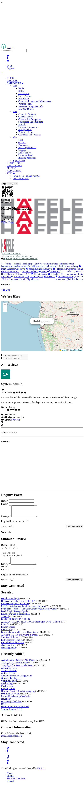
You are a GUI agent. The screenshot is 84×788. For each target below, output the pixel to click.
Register (10, 68)
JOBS (11, 173)
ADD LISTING (14, 171)
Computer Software (27, 114)
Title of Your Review (11, 558)
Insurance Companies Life (30, 106)
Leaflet (63, 350)
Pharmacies (23, 145)
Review (5, 567)
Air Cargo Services (27, 147)
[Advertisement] (42, 24)
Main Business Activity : (39, 269)
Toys (20, 140)
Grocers (22, 142)
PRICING (11, 168)
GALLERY (12, 80)
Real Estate (23, 98)
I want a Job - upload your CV (26, 176)
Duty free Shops (25, 132)
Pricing (10, 779)
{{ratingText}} (8, 555)
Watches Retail (25, 104)
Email (4, 504)
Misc (15, 86)
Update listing (10, 422)
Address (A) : (35, 276)
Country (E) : (22, 274)
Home (9, 776)
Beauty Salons (25, 129)
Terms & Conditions (16, 782)
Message (6, 518)
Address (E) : (19, 276)
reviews (15, 420)
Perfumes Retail (25, 155)
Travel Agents (24, 96)
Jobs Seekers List (21, 178)
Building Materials (27, 158)
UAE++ (41, 772)
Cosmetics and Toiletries (29, 134)
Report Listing (9, 425)
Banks (21, 88)
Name (4, 501)
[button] (52, 319)
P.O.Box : (53, 271)
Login (9, 66)
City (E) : (53, 274)
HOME (10, 78)
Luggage (22, 150)
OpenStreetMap (76, 350)
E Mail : (49, 276)
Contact (10, 784)
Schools (22, 124)
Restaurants (23, 93)
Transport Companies (28, 127)
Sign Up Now (19, 160)
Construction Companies (29, 119)
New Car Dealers (26, 109)
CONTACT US (14, 163)
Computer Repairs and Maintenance (34, 101)
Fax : (42, 271)
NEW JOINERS (14, 165)
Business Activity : (38, 277)
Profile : (40, 264)
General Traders (25, 116)
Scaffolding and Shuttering (30, 122)
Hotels (21, 91)
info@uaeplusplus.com (11, 739)
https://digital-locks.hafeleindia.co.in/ (20, 258)
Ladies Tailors (24, 152)
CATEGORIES (15, 83)
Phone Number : (28, 271)
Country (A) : (39, 274)
